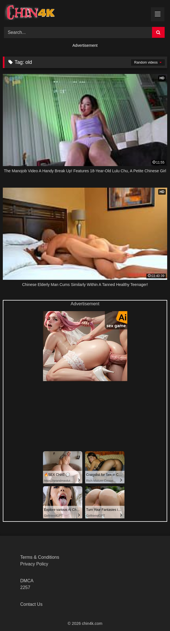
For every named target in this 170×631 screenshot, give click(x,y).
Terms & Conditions (39, 557)
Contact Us (31, 604)
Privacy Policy (34, 564)
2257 (25, 587)
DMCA (26, 580)
